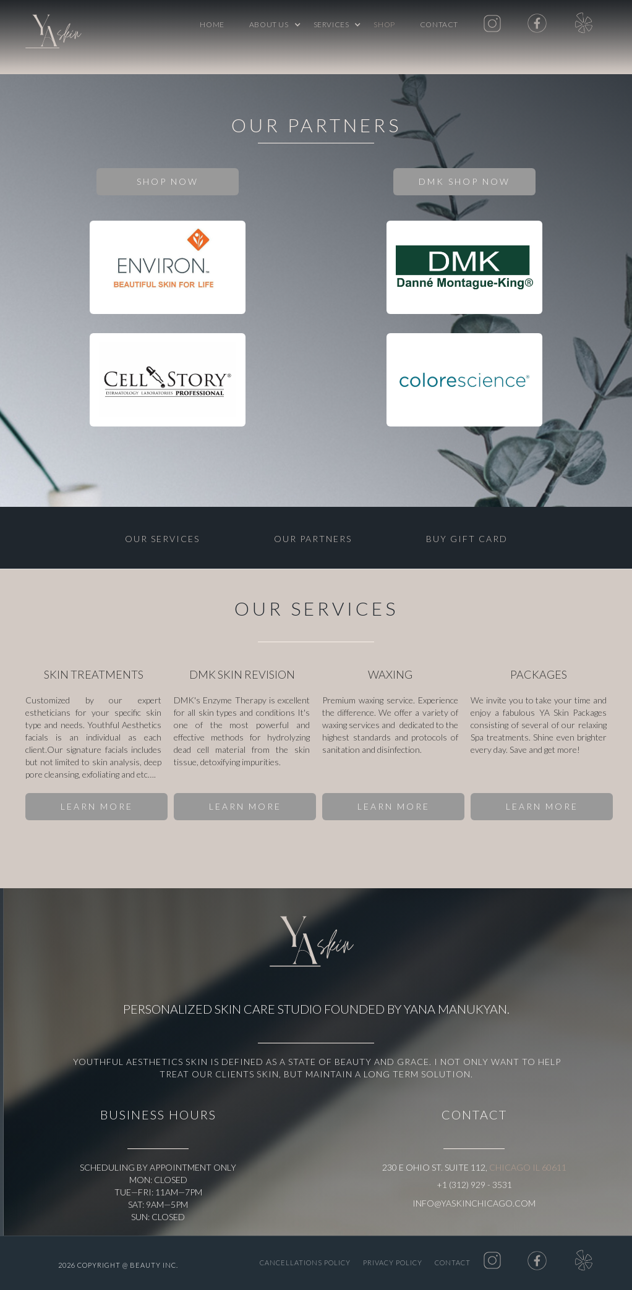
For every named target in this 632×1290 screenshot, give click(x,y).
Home (212, 24)
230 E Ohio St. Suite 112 (433, 1167)
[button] (269, 25)
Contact (439, 24)
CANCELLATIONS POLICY (305, 1262)
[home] (56, 34)
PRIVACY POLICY (392, 1262)
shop (384, 24)
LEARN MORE (97, 806)
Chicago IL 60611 (527, 1167)
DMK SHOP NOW (464, 181)
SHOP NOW (168, 181)
